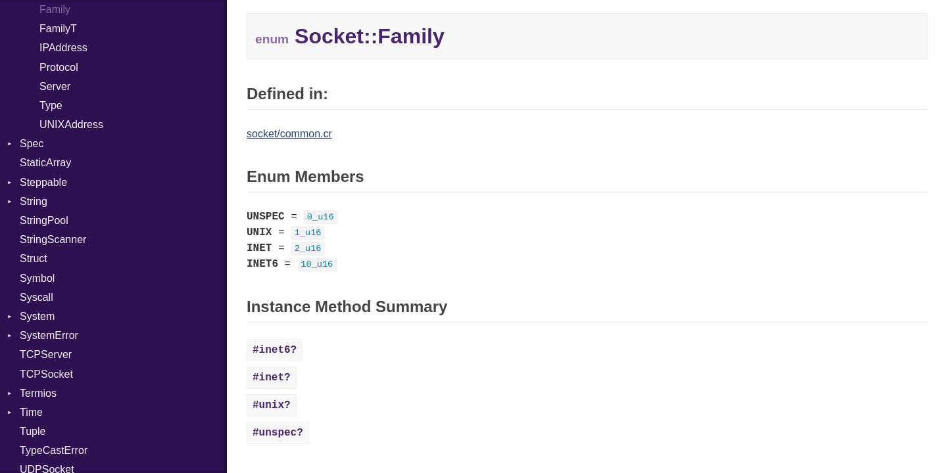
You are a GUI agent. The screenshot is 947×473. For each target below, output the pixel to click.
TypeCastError (53, 450)
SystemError (49, 335)
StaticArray (45, 162)
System (37, 316)
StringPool (44, 220)
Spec (31, 143)
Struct (33, 258)
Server (54, 86)
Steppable (43, 182)
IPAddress (63, 47)
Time (31, 412)
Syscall (36, 297)
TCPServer (46, 354)
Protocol (58, 67)
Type (50, 105)
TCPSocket (46, 374)
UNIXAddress (71, 124)
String (33, 201)
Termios (38, 393)
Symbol (37, 278)
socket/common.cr (289, 133)
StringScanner (53, 239)
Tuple (32, 431)
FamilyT (58, 28)
